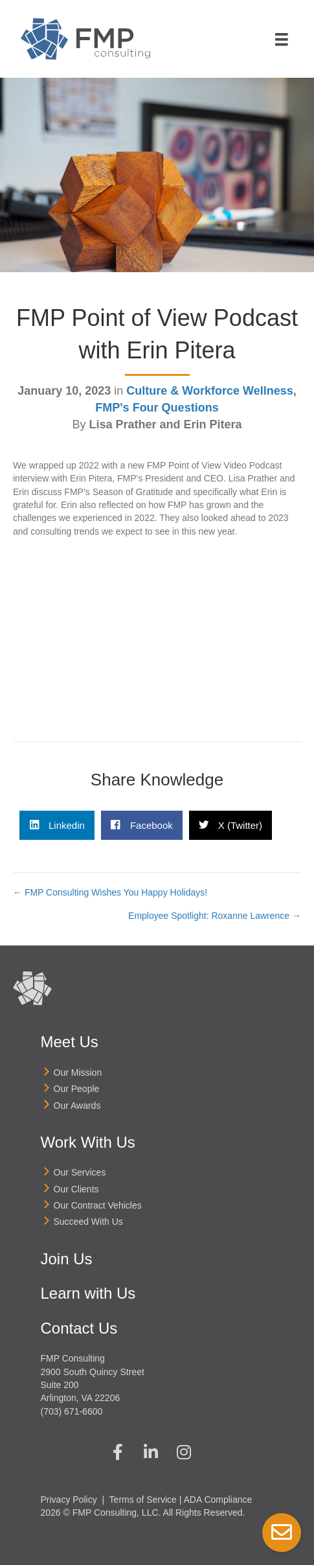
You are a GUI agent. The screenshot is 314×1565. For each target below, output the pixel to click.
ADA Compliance (218, 1499)
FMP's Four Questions (156, 407)
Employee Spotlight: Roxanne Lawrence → (214, 915)
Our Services (80, 1172)
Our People (77, 1089)
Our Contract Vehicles (98, 1205)
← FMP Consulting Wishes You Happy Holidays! (110, 892)
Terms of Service (143, 1499)
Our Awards (77, 1105)
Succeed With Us (88, 1221)
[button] (118, 1452)
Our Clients (76, 1189)
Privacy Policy (69, 1499)
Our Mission (78, 1072)
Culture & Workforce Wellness (209, 390)
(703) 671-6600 (72, 1411)
